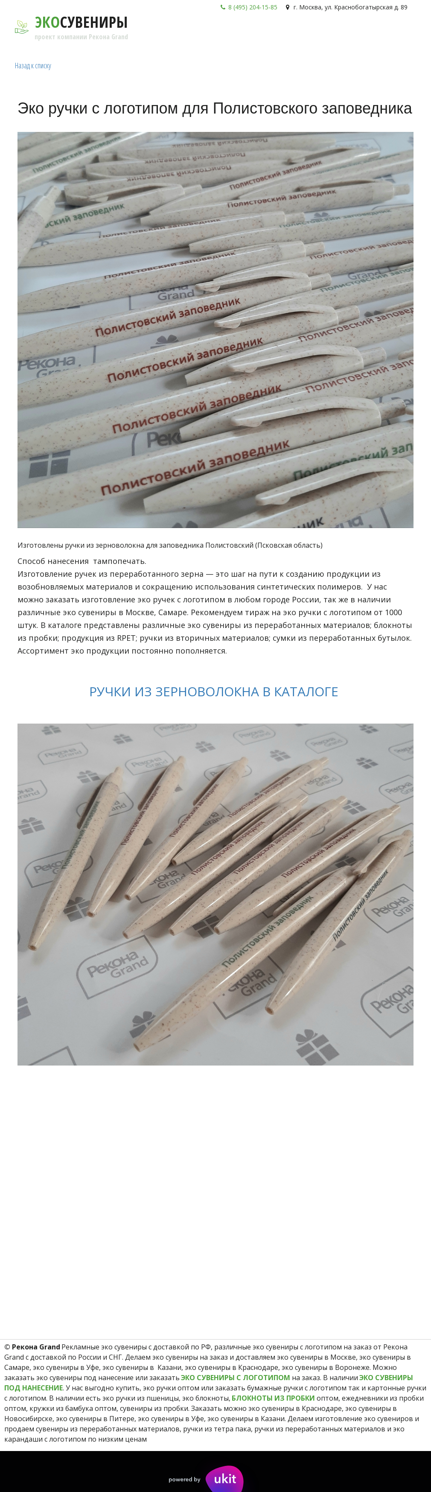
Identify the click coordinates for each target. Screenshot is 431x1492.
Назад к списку (33, 65)
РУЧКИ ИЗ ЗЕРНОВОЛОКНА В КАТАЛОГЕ (215, 691)
